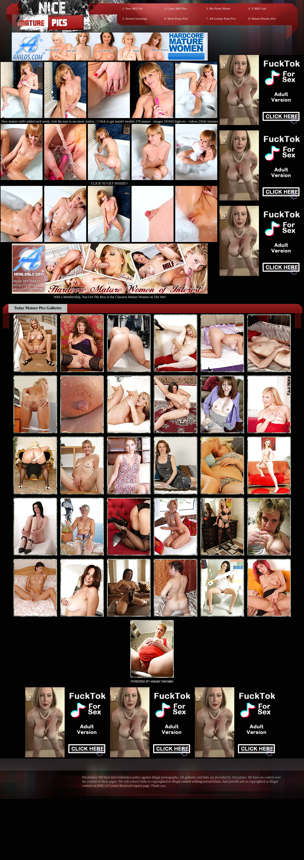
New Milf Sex (134, 8)
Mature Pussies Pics (263, 18)
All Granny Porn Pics (222, 18)
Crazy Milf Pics (177, 8)
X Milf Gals (258, 8)
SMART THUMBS (162, 681)
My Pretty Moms (219, 8)
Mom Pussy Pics (177, 18)
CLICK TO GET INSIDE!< (109, 183)
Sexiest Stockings (136, 18)
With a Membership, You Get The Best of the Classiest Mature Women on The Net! (110, 295)
